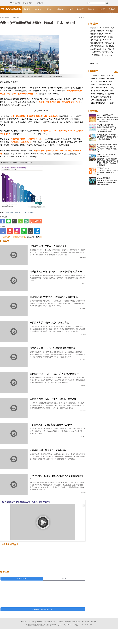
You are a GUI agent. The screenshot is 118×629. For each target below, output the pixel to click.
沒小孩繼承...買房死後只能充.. (101, 97)
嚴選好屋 (112, 9)
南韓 (16, 212)
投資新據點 (59, 9)
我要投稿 (24, 622)
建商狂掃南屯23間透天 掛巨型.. (101, 37)
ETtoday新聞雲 (15, 1)
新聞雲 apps (31, 1)
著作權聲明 (85, 622)
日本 (20, 212)
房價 (7, 212)
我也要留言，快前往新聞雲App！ (43, 609)
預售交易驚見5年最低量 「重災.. (103, 88)
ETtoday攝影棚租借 (103, 178)
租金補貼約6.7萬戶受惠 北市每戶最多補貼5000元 (54, 297)
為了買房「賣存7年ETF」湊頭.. (102, 81)
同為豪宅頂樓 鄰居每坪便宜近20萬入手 (49, 450)
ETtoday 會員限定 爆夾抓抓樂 (107, 144)
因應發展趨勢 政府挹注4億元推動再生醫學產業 (54, 399)
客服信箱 (60, 622)
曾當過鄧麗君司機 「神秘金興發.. (102, 43)
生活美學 (69, 9)
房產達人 (48, 9)
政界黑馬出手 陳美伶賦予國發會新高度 (49, 322)
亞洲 (25, 212)
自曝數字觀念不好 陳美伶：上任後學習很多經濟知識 (56, 271)
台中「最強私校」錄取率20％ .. (101, 40)
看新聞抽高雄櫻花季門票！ (106, 125)
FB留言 (63, 578)
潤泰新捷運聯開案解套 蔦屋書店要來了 (49, 246)
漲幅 (11, 212)
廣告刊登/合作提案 (49, 622)
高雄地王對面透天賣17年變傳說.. (101, 31)
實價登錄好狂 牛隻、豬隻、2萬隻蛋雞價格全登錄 (54, 373)
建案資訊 (91, 9)
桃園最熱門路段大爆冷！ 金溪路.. (103, 103)
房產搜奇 (37, 9)
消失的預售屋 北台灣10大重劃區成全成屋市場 (53, 348)
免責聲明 (93, 622)
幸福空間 (101, 9)
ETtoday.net (57, 625)
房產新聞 (27, 9)
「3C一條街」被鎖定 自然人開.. (102, 75)
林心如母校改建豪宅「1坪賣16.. (101, 34)
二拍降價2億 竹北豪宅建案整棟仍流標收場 (51, 424)
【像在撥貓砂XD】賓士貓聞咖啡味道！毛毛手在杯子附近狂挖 (25, 502)
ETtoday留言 (21, 578)
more (115, 71)
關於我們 (39, 622)
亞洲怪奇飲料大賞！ (104, 168)
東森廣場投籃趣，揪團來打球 (106, 135)
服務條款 (68, 622)
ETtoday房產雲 (11, 9)
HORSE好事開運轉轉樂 (105, 115)
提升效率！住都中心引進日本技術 (102, 78)
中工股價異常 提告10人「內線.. (101, 55)
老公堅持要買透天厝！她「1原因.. (102, 46)
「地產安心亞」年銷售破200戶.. (101, 52)
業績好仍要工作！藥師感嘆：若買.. (102, 28)
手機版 (23, 1)
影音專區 (80, 9)
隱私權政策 (76, 622)
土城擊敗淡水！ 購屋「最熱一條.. (102, 49)
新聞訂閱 (40, 1)
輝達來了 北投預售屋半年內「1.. (103, 84)
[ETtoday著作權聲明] (33, 237)
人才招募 (32, 622)
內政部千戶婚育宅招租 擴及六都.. (103, 94)
